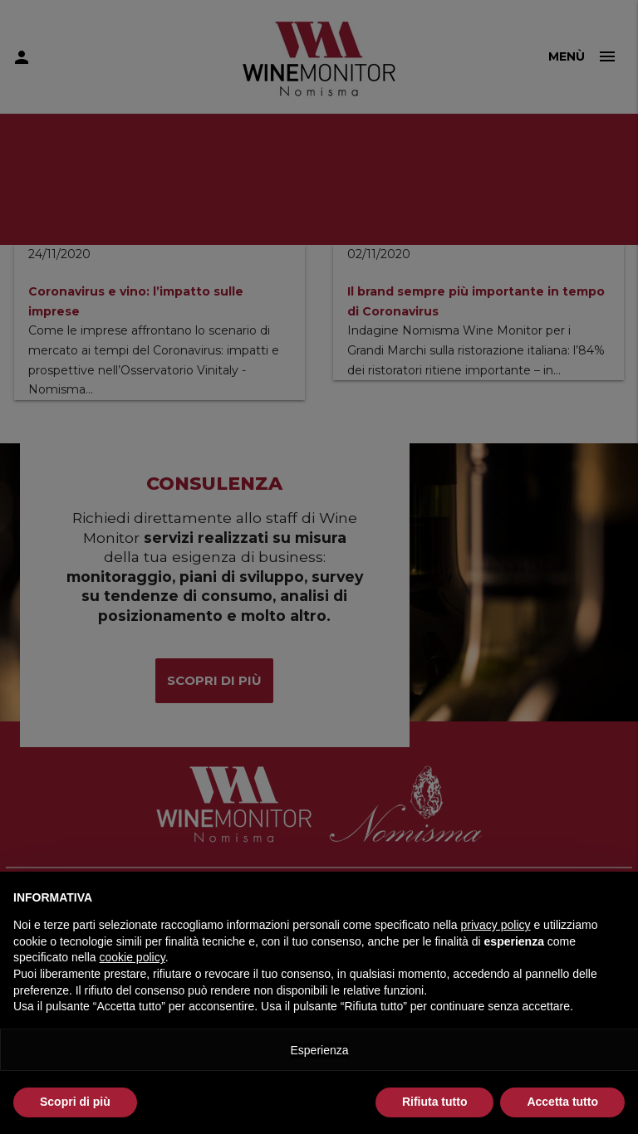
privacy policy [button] (496, 924)
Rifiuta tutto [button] (435, 1101)
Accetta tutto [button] (562, 1101)
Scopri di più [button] (75, 1101)
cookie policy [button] (132, 957)
